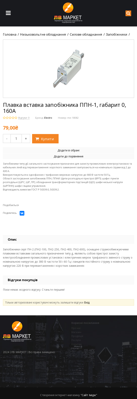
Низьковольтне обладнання (43, 34)
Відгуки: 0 (23, 117)
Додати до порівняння (68, 156)
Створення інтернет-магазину (60, 395)
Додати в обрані (68, 150)
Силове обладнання (86, 34)
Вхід (87, 302)
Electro (48, 117)
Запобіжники (116, 34)
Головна (9, 34)
